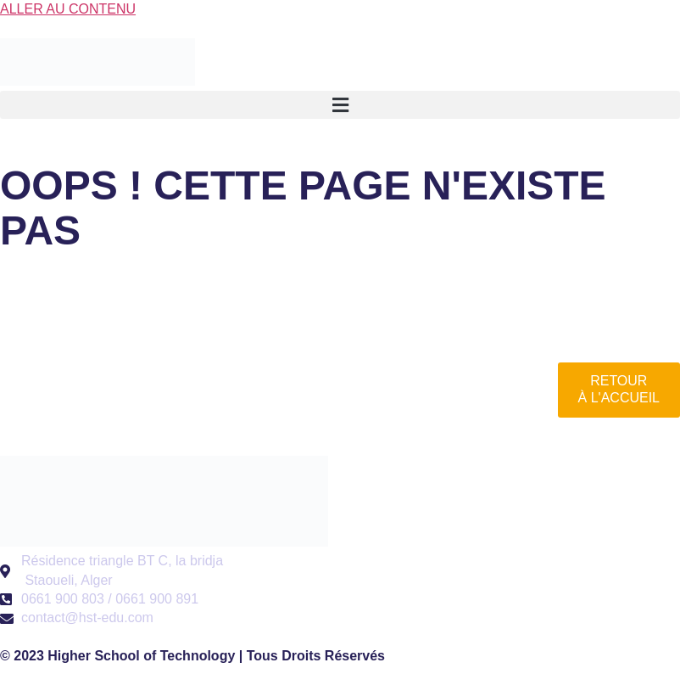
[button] (340, 105)
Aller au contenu (68, 9)
